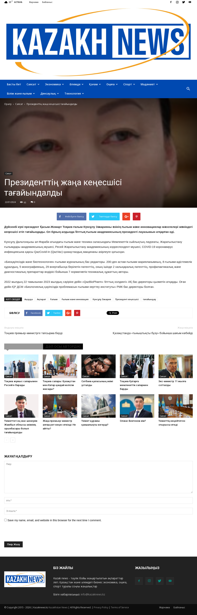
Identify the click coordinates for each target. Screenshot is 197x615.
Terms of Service (120, 607)
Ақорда (28, 299)
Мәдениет (149, 84)
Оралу (8, 104)
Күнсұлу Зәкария (102, 299)
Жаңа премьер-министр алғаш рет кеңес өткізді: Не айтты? (59, 424)
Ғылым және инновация (75, 299)
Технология (74, 93)
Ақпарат (41, 299)
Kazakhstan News (58, 607)
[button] (188, 89)
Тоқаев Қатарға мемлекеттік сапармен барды (134, 385)
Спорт (129, 84)
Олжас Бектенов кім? (133, 420)
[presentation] (33, 533)
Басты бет (14, 84)
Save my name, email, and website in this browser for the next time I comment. (55, 520)
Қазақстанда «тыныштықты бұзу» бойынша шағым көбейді (153, 333)
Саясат (33, 84)
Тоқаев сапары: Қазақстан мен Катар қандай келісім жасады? (59, 385)
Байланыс (47, 2)
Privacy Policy (101, 607)
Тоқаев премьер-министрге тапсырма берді (33, 333)
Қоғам (95, 84)
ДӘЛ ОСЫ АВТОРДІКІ (63, 346)
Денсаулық (49, 93)
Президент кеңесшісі (127, 299)
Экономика (54, 84)
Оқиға (112, 84)
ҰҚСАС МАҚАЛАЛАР (24, 346)
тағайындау (149, 299)
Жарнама (33, 2)
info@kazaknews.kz (93, 594)
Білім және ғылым (21, 93)
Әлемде (76, 84)
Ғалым (54, 299)
